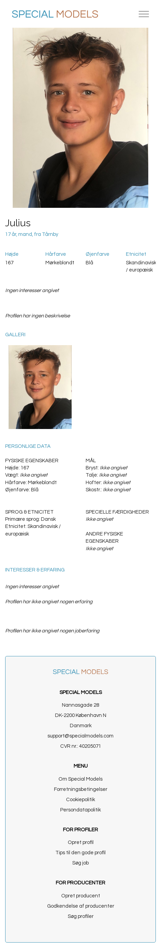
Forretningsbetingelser (80, 789)
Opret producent (80, 895)
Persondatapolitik (80, 809)
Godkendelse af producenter (80, 906)
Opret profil (81, 842)
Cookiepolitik (80, 799)
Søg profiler (81, 916)
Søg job (80, 863)
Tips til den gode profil (80, 852)
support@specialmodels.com (80, 736)
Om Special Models (80, 779)
